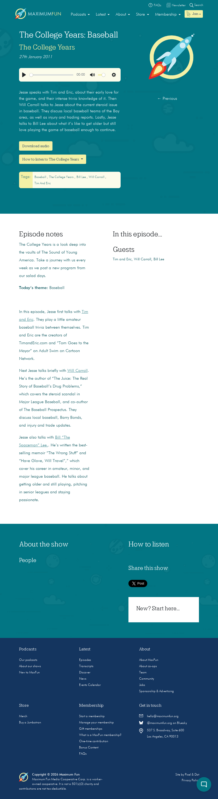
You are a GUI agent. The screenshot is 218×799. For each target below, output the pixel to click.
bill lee (81, 177)
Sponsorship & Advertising (156, 691)
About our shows (30, 666)
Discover (84, 672)
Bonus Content (88, 747)
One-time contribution (93, 741)
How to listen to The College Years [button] (51, 159)
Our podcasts (28, 660)
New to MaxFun (29, 672)
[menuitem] (80, 14)
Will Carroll (77, 371)
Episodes (85, 660)
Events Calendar (90, 685)
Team (142, 672)
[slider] (51, 74)
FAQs (83, 753)
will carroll (97, 177)
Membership (166, 15)
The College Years (47, 47)
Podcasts (78, 15)
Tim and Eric (42, 183)
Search (196, 5)
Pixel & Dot (192, 774)
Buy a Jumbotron (30, 722)
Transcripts (86, 666)
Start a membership (92, 716)
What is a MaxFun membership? (100, 735)
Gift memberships (90, 728)
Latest (101, 15)
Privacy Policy (190, 780)
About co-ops (148, 666)
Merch (23, 716)
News (82, 678)
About (121, 15)
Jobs (142, 685)
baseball (40, 177)
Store (140, 15)
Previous (167, 99)
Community (146, 678)
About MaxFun (148, 660)
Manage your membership (96, 722)
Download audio (35, 146)
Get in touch (150, 705)
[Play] (24, 74)
